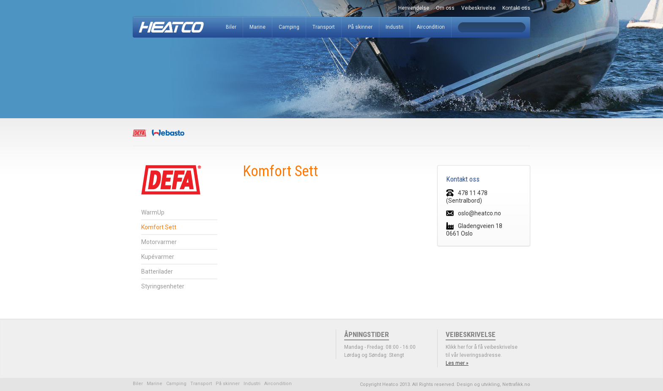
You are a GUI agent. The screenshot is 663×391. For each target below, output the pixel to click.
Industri (394, 27)
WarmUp (152, 212)
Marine (257, 27)
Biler (231, 27)
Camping (289, 27)
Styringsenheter (162, 286)
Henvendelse (413, 8)
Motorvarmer (159, 242)
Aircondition (430, 27)
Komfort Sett (158, 227)
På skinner (360, 27)
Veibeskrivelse (478, 8)
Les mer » (457, 363)
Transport (323, 27)
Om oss (445, 8)
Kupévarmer (157, 256)
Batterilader (157, 271)
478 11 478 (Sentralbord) (467, 197)
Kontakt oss (516, 8)
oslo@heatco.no (473, 213)
